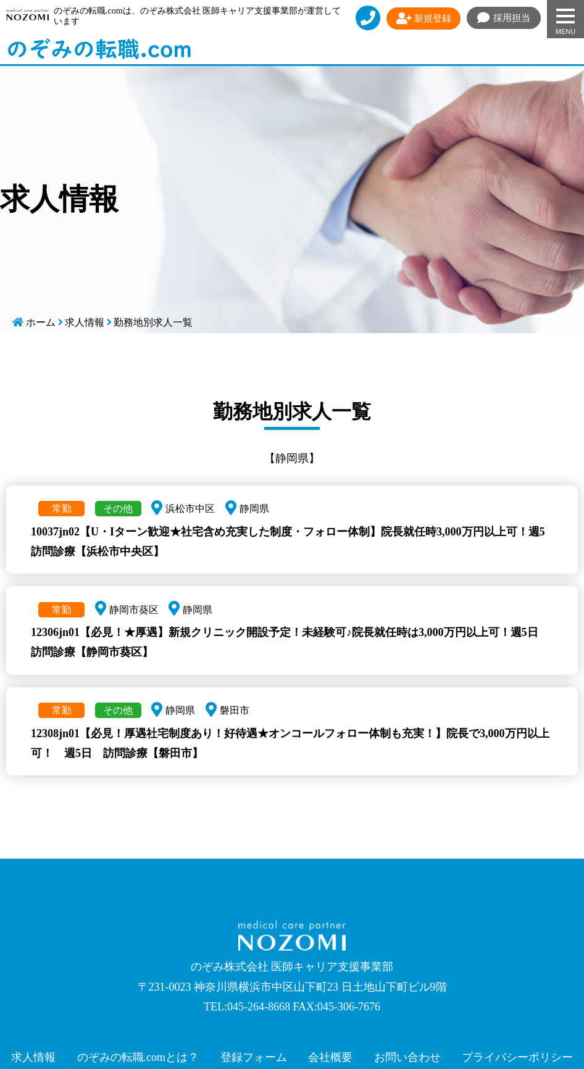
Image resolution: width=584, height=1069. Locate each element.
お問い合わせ (407, 1057)
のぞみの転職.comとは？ (138, 1057)
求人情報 (84, 322)
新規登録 (423, 18)
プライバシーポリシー (517, 1057)
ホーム (41, 322)
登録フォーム (253, 1057)
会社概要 (330, 1057)
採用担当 (504, 18)
